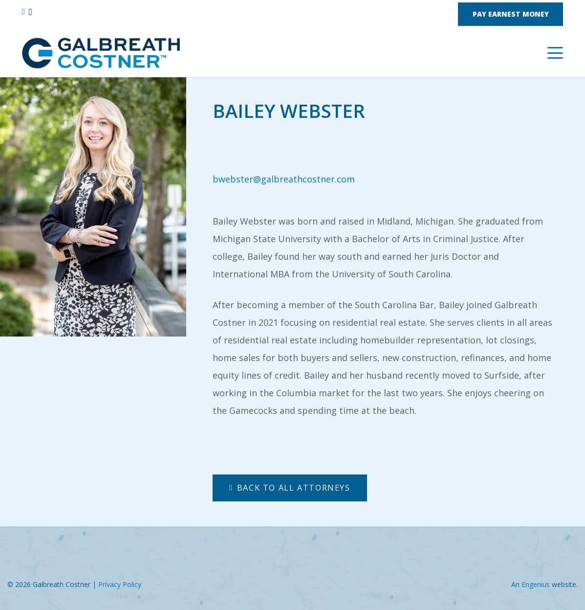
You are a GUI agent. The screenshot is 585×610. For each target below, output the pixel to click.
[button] (555, 53)
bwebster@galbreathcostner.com (284, 179)
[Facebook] (23, 11)
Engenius (535, 584)
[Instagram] (30, 12)
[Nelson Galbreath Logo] (101, 53)
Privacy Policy (119, 584)
